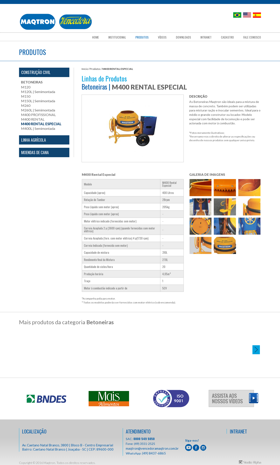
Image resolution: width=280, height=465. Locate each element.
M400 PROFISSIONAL (38, 115)
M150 (25, 96)
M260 (25, 105)
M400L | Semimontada (38, 128)
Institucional (117, 37)
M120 (25, 87)
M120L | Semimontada (38, 92)
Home (95, 37)
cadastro (227, 37)
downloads (183, 37)
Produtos (142, 37)
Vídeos (162, 37)
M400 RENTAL (32, 119)
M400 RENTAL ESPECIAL (41, 124)
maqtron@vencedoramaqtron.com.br (152, 448)
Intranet (206, 37)
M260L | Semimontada (38, 110)
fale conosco (252, 37)
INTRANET (238, 431)
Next (256, 349)
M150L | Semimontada (38, 101)
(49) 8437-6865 (154, 453)
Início (85, 68)
